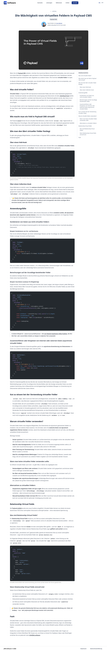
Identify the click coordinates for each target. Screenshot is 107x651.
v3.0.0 (19, 121)
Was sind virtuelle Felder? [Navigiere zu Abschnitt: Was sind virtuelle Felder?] (85, 75)
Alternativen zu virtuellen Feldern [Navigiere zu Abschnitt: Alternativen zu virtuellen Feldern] (88, 123)
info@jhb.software (34, 635)
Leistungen (49, 2)
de (99, 2)
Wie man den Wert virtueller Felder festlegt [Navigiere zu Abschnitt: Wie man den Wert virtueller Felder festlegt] (87, 83)
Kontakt (75, 2)
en (102, 2)
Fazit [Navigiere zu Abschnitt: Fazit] (80, 137)
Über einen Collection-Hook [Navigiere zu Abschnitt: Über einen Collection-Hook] (87, 90)
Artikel (67, 2)
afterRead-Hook (64, 96)
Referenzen (59, 2)
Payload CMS (22, 73)
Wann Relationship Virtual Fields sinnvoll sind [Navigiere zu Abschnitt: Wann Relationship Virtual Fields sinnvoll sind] (88, 133)
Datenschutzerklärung (96, 648)
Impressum (83, 648)
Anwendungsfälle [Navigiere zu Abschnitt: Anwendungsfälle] (83, 92)
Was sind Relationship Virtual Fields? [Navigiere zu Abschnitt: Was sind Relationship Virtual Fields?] (87, 129)
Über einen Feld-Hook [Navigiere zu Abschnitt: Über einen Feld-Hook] (85, 87)
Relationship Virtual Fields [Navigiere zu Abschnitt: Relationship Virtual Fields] (85, 126)
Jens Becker (59, 23)
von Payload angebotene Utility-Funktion (55, 334)
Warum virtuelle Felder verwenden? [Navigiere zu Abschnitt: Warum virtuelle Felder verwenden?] (88, 116)
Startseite (40, 2)
